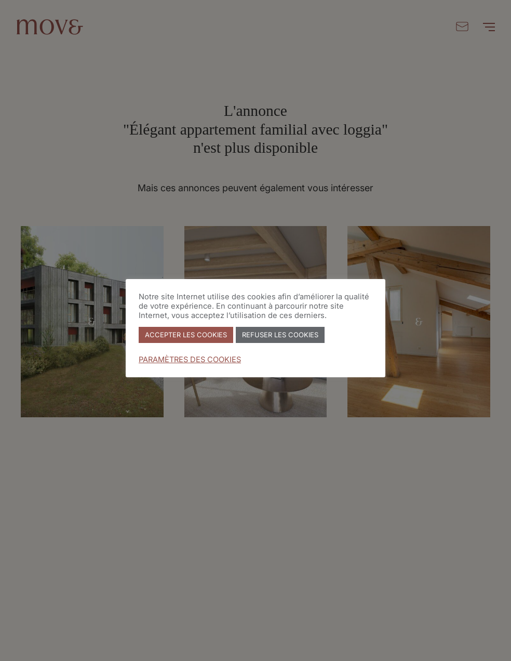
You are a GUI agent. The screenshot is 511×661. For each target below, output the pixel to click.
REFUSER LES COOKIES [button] (280, 334)
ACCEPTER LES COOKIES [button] (186, 334)
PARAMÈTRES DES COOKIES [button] (190, 359)
